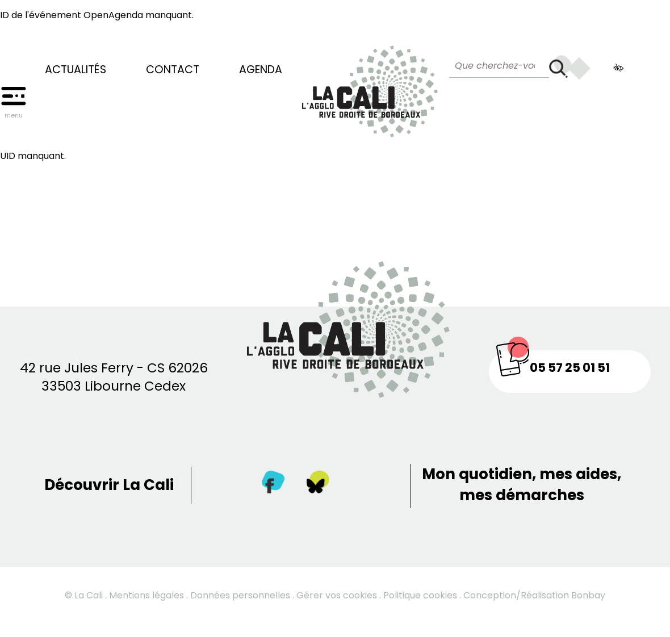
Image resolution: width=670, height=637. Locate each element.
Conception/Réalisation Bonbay (534, 595)
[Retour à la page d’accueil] (370, 86)
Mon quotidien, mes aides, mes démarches (521, 484)
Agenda (260, 69)
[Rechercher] (560, 66)
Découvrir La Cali (109, 485)
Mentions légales (146, 595)
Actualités (75, 69)
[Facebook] (273, 484)
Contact (172, 69)
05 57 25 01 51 (570, 367)
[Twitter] (318, 484)
